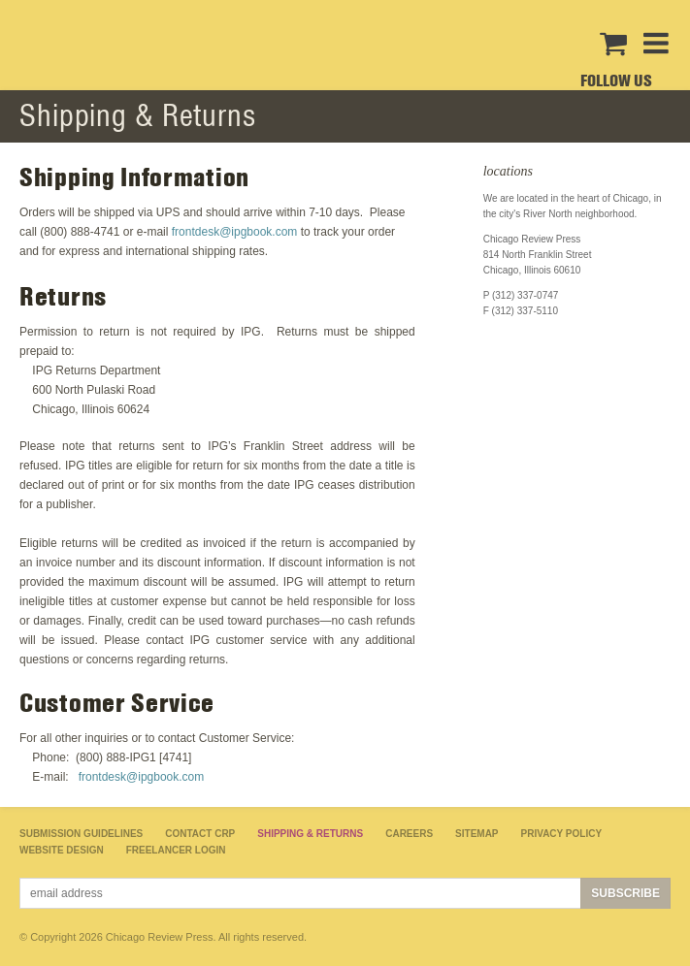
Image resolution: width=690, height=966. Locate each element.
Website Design (61, 850)
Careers (409, 833)
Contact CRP (200, 833)
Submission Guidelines (81, 833)
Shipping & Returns (310, 833)
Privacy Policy (562, 833)
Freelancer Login (176, 850)
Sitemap (476, 833)
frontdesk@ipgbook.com (235, 232)
